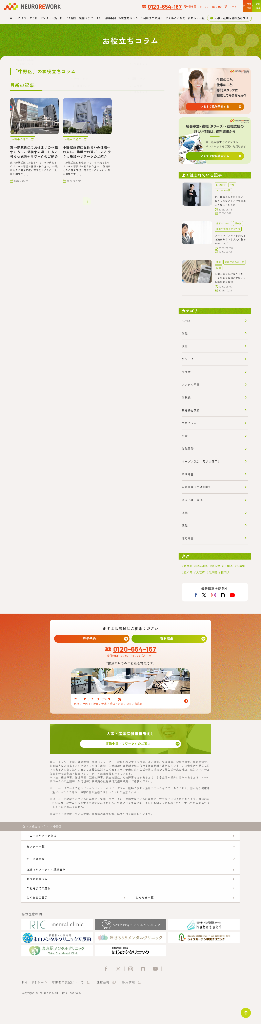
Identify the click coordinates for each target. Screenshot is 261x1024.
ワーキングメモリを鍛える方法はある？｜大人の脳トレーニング (230, 239)
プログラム (189, 423)
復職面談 (188, 448)
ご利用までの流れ (151, 18)
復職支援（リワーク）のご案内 (130, 747)
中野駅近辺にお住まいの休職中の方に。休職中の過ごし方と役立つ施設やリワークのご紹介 (87, 151)
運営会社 (103, 1002)
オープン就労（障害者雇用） (201, 461)
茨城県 (240, 566)
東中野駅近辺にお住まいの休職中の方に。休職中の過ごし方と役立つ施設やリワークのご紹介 (34, 151)
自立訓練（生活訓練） (197, 487)
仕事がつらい (223, 223)
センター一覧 (48, 18)
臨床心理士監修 (192, 500)
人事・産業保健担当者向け (231, 18)
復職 (185, 346)
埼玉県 (215, 566)
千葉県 (228, 566)
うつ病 (186, 372)
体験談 (186, 397)
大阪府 (200, 572)
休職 (232, 184)
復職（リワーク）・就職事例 (97, 18)
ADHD (186, 321)
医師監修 (221, 184)
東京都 (188, 566)
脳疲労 (238, 223)
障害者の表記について (68, 1002)
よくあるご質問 (175, 18)
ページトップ (243, 1010)
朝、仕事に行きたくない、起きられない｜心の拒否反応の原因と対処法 (230, 200)
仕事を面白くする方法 (228, 229)
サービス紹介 (68, 18)
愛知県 (188, 572)
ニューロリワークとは (23, 18)
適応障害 (188, 538)
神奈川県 (202, 566)
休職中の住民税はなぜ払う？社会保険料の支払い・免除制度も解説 (230, 278)
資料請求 (169, 639)
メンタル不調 (223, 190)
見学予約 (92, 639)
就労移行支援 (191, 410)
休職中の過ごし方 (22, 139)
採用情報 (128, 1002)
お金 (218, 267)
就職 (185, 525)
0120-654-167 (110, 6)
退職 (185, 513)
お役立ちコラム (128, 18)
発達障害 (188, 474)
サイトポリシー (32, 1002)
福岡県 (225, 572)
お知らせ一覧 (196, 18)
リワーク (188, 359)
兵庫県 (213, 572)
